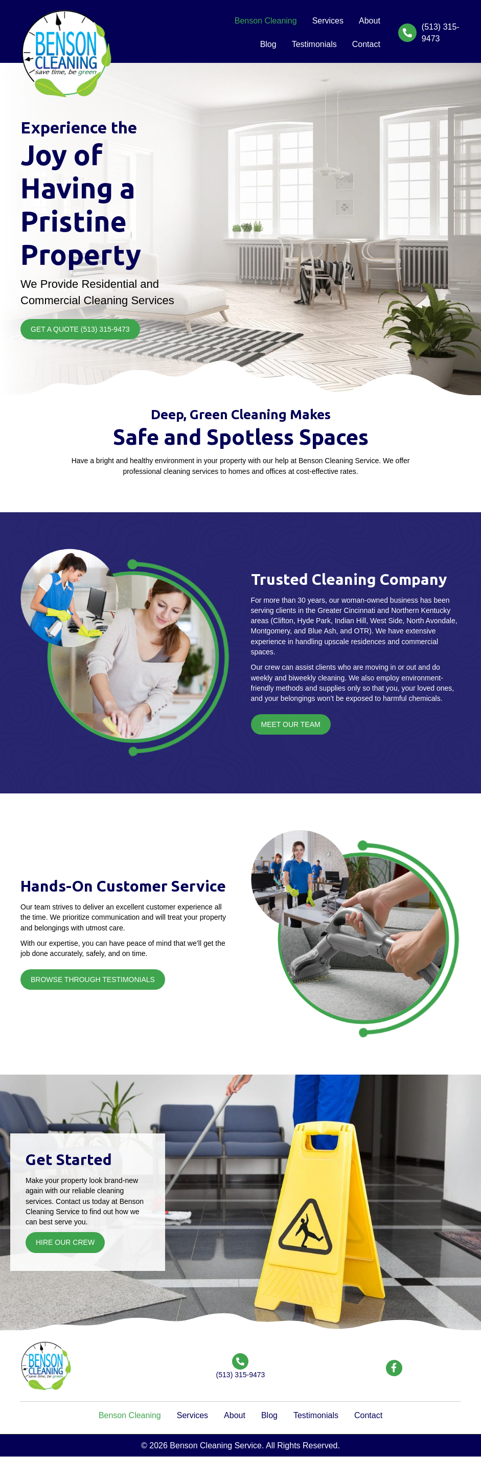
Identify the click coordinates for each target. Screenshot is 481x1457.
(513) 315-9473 (240, 1375)
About (234, 1415)
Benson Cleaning (130, 1415)
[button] (80, 329)
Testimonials (315, 1415)
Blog (269, 1415)
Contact (368, 1415)
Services (192, 1415)
